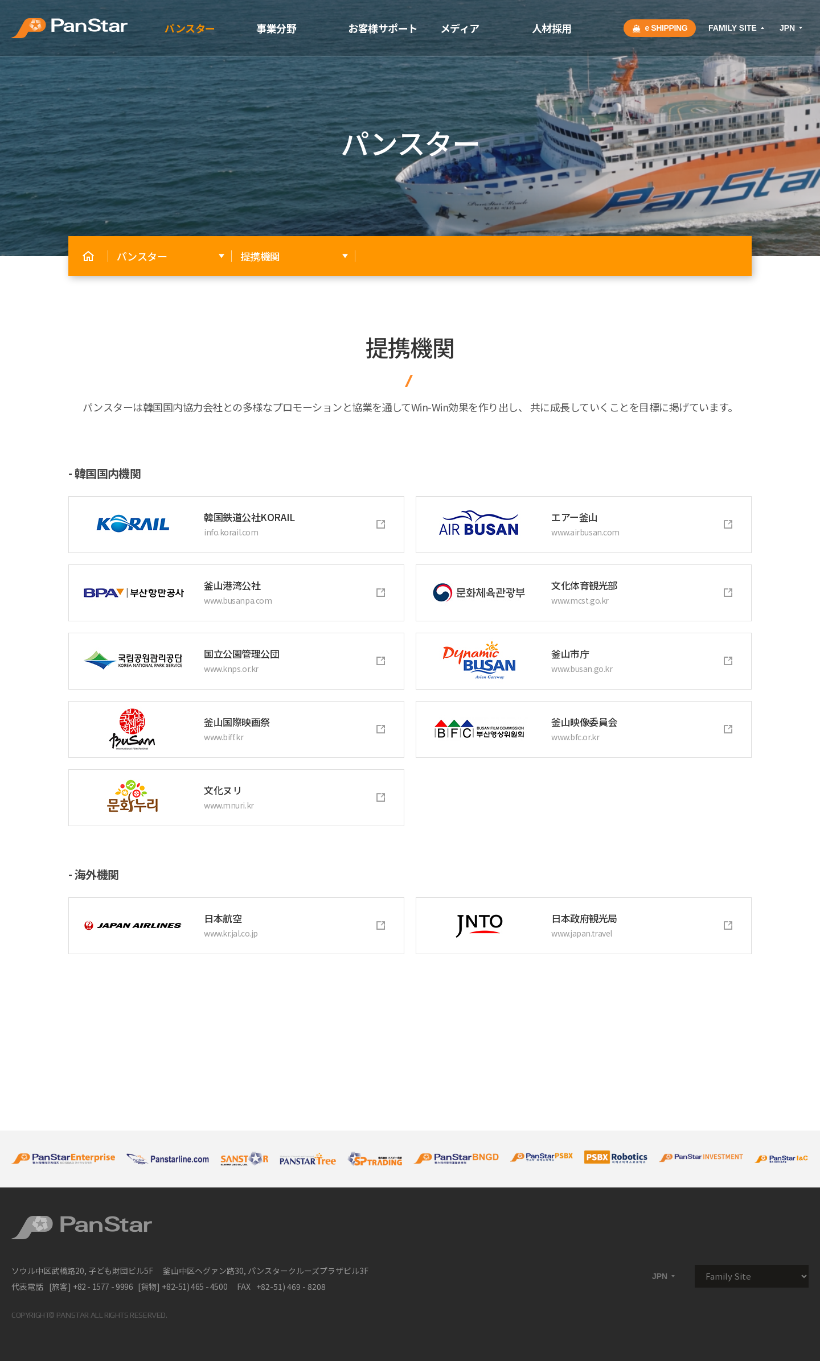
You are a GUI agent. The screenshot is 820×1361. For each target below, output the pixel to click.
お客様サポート (382, 27)
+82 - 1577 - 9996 (103, 1286)
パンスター (190, 27)
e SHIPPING (659, 28)
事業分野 (276, 27)
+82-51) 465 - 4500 (194, 1286)
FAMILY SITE (737, 27)
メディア (459, 27)
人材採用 (552, 27)
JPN (792, 27)
